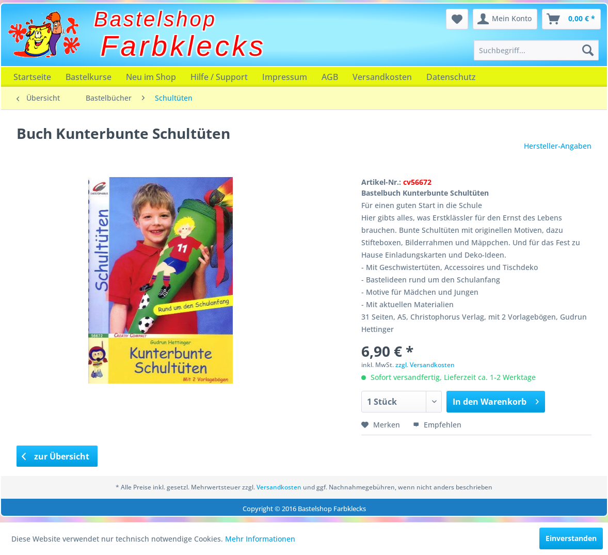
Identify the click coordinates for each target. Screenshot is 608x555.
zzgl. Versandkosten (425, 364)
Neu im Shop (151, 77)
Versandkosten (382, 77)
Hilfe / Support (219, 77)
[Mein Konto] (505, 19)
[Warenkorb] (571, 19)
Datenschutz (451, 77)
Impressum (284, 77)
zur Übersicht (56, 456)
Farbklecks (183, 46)
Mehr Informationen (260, 539)
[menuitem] (536, 50)
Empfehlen (437, 425)
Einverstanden (571, 538)
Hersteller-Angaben (557, 146)
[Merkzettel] (457, 19)
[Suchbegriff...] (536, 50)
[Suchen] (588, 50)
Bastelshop (155, 19)
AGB (330, 77)
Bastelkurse (88, 77)
